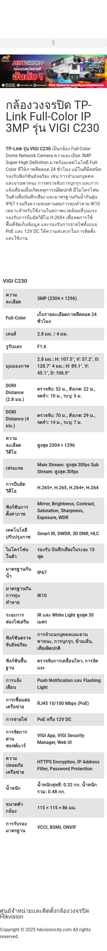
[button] (53, 43)
